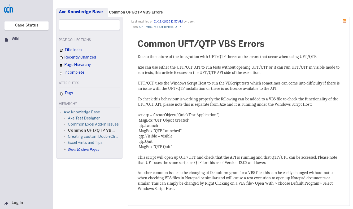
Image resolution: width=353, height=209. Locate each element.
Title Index (70, 50)
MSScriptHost (163, 27)
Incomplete (71, 73)
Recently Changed (77, 58)
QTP (178, 27)
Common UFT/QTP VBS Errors (136, 12)
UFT (142, 27)
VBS (149, 27)
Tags (66, 93)
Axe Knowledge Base (81, 12)
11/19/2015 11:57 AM (168, 21)
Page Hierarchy (75, 65)
